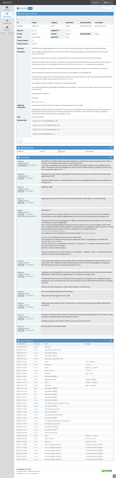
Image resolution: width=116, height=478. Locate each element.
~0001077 (30, 319)
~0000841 (30, 214)
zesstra (21, 161)
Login (30, 8)
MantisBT (28, 469)
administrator (25, 473)
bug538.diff (38, 134)
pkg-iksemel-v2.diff (40, 125)
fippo (21, 210)
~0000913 (30, 296)
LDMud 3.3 (97, 2)
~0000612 (33, 165)
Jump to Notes (23, 18)
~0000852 (30, 265)
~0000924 (30, 307)
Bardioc (34, 30)
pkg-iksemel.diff (39, 121)
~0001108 (30, 330)
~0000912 (30, 276)
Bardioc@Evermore (38, 102)
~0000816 (30, 191)
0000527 (59, 169)
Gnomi (68, 30)
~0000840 (30, 203)
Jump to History (36, 18)
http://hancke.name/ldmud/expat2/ (53, 231)
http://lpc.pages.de (88, 233)
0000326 (42, 151)
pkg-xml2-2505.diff (40, 129)
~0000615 (30, 178)
